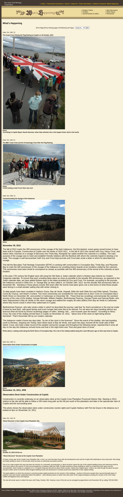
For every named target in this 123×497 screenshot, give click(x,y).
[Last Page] (70, 28)
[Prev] (46, 28)
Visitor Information (85, 3)
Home (43, 3)
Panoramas (110, 14)
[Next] (64, 28)
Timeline (85, 12)
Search (67, 3)
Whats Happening (113, 3)
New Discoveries (112, 10)
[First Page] (40, 28)
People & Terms (87, 10)
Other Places (111, 12)
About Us (74, 3)
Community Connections (55, 3)
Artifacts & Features (99, 3)
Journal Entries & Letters (90, 14)
